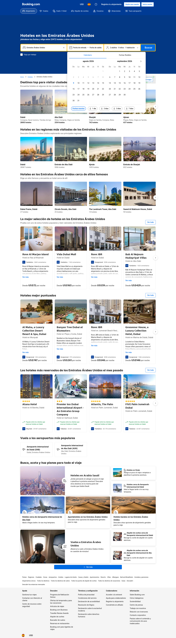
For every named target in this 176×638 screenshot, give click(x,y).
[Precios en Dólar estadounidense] (81, 4)
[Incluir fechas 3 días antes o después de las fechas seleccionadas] (117, 108)
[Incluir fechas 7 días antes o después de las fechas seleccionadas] (129, 108)
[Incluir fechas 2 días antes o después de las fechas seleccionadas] (104, 108)
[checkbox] (103, 71)
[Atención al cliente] (96, 4)
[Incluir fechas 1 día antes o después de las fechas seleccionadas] (93, 108)
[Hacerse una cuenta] (132, 4)
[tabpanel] (106, 85)
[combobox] (44, 47)
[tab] (87, 55)
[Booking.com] (31, 4)
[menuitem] (28, 11)
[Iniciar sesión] (147, 4)
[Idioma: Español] (89, 4)
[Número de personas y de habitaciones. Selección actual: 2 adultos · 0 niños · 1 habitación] (122, 48)
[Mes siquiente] (141, 61)
